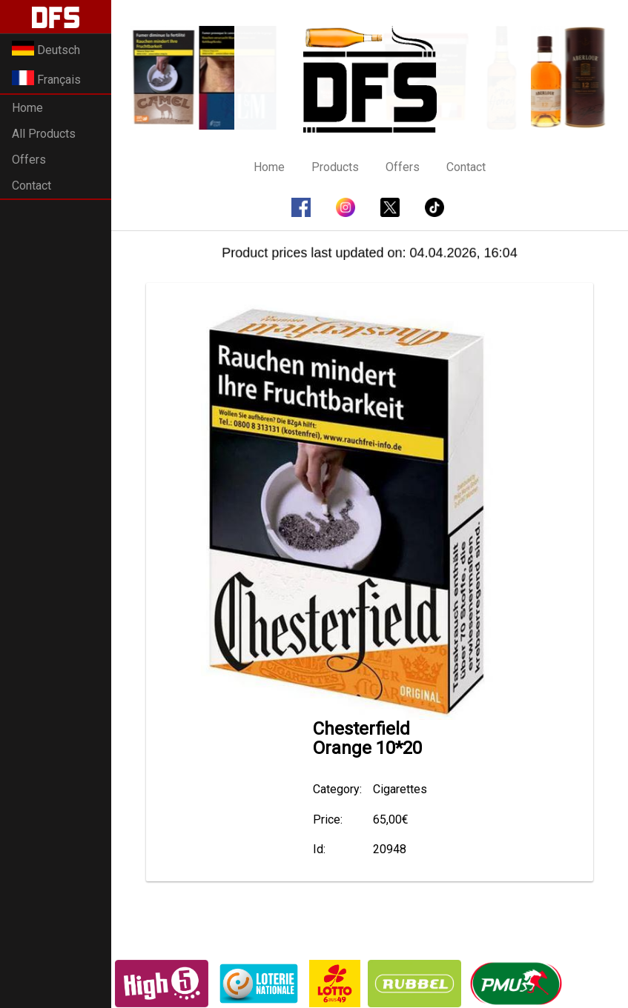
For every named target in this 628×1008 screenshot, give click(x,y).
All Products (44, 134)
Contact (31, 185)
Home (27, 108)
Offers (29, 160)
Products (335, 167)
